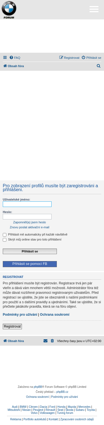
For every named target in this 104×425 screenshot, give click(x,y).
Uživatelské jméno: (16, 199)
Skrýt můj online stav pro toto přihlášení (32, 239)
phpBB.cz (62, 391)
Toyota (91, 409)
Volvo (34, 412)
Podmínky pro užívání (20, 315)
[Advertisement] (52, 36)
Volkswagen (47, 412)
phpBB (38, 386)
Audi (14, 406)
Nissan (26, 409)
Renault (50, 409)
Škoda (69, 409)
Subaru (79, 409)
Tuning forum (65, 412)
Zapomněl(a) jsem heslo (29, 222)
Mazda (72, 406)
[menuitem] (14, 57)
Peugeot (38, 409)
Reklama (15, 419)
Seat (60, 409)
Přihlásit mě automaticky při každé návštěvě (35, 234)
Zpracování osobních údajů (77, 419)
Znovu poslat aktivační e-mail (29, 227)
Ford (52, 406)
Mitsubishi (14, 409)
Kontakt (53, 419)
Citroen (33, 406)
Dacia (43, 406)
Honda (61, 406)
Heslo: (7, 212)
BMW (23, 406)
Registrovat (12, 326)
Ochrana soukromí (54, 315)
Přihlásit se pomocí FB (29, 264)
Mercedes (84, 406)
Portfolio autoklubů (34, 419)
